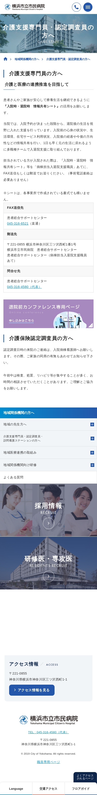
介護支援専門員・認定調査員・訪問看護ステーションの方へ (23, 438)
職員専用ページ (48, 762)
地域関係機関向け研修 (20, 465)
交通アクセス (48, 788)
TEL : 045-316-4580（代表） (48, 732)
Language (16, 788)
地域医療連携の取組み (20, 452)
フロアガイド (81, 788)
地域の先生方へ (15, 424)
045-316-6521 (18, 223)
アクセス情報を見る (34, 690)
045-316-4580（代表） (24, 287)
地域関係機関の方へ (27, 59)
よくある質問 (13, 477)
